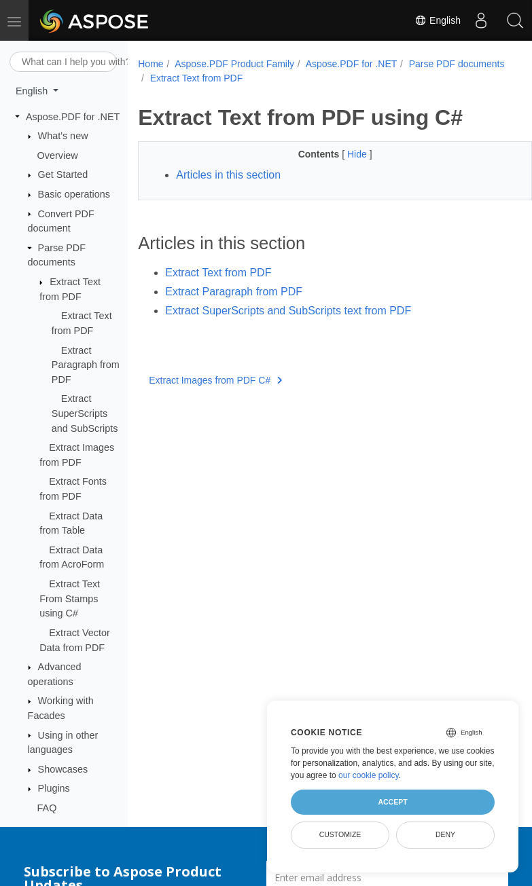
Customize (340, 834)
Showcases (63, 769)
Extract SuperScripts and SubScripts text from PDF (288, 310)
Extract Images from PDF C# (215, 380)
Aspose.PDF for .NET (73, 116)
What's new (63, 135)
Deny (445, 834)
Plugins (54, 788)
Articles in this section (228, 175)
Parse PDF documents (198, 78)
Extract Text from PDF (304, 78)
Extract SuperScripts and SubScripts (85, 413)
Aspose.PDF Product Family (234, 63)
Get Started (63, 174)
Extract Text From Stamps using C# (69, 598)
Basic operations (74, 194)
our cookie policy (368, 775)
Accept (392, 802)
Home (150, 63)
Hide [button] (344, 154)
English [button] (33, 91)
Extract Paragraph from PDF (86, 365)
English (437, 20)
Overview (57, 155)
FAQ (47, 807)
